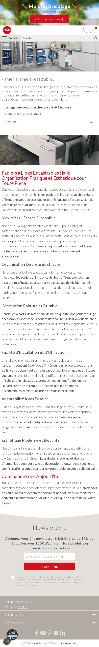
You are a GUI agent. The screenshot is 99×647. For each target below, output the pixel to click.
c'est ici (23, 607)
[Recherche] (60, 38)
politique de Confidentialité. (58, 579)
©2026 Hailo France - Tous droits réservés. (49, 643)
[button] (49, 19)
